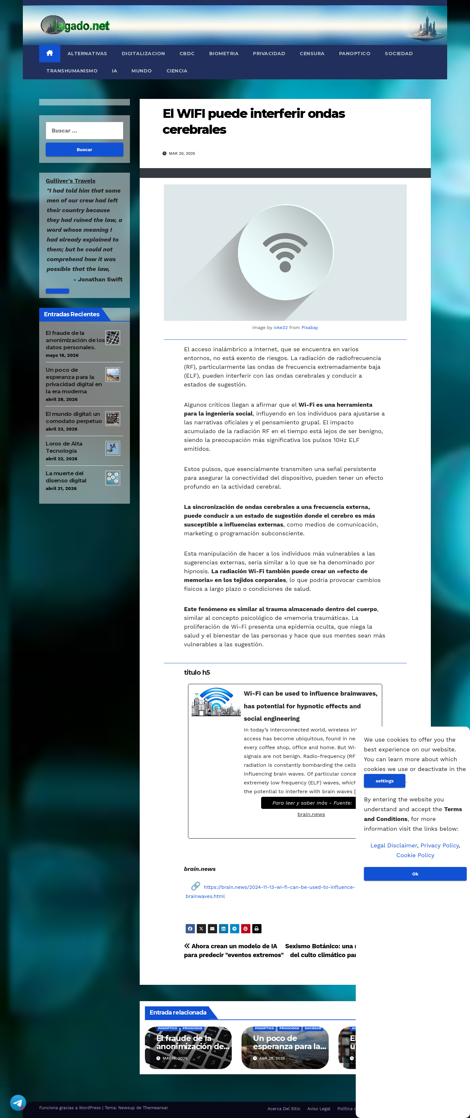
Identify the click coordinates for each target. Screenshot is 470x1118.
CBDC (187, 53)
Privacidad (269, 53)
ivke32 (281, 327)
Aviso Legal (318, 1108)
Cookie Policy (415, 855)
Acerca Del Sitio (284, 1108)
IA (114, 71)
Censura (312, 53)
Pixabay (310, 327)
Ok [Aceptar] (415, 873)
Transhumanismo (72, 71)
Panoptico (355, 53)
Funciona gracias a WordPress (70, 1107)
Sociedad (399, 53)
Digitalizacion (143, 53)
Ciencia (177, 71)
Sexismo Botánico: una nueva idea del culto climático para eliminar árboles (335, 955)
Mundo (142, 71)
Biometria (224, 53)
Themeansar (155, 1107)
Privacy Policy (440, 845)
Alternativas (87, 53)
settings (385, 780)
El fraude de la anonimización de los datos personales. (75, 340)
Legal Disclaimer (393, 845)
